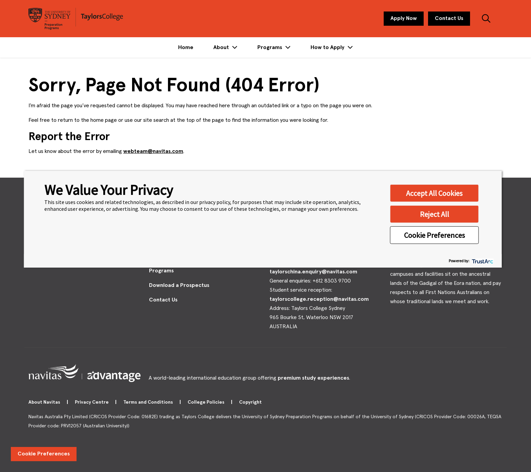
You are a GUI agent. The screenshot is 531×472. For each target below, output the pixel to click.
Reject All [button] (434, 214)
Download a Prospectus (179, 285)
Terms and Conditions (148, 402)
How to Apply (328, 47)
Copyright (251, 402)
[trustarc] (482, 260)
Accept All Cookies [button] (434, 193)
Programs (270, 47)
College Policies (207, 402)
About (221, 47)
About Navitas (44, 402)
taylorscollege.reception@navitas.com (319, 299)
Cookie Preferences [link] (44, 453)
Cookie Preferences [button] (434, 235)
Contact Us (449, 18)
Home (185, 47)
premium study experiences (313, 378)
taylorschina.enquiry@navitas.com (313, 271)
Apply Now (403, 18)
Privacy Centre (92, 402)
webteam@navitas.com (153, 151)
